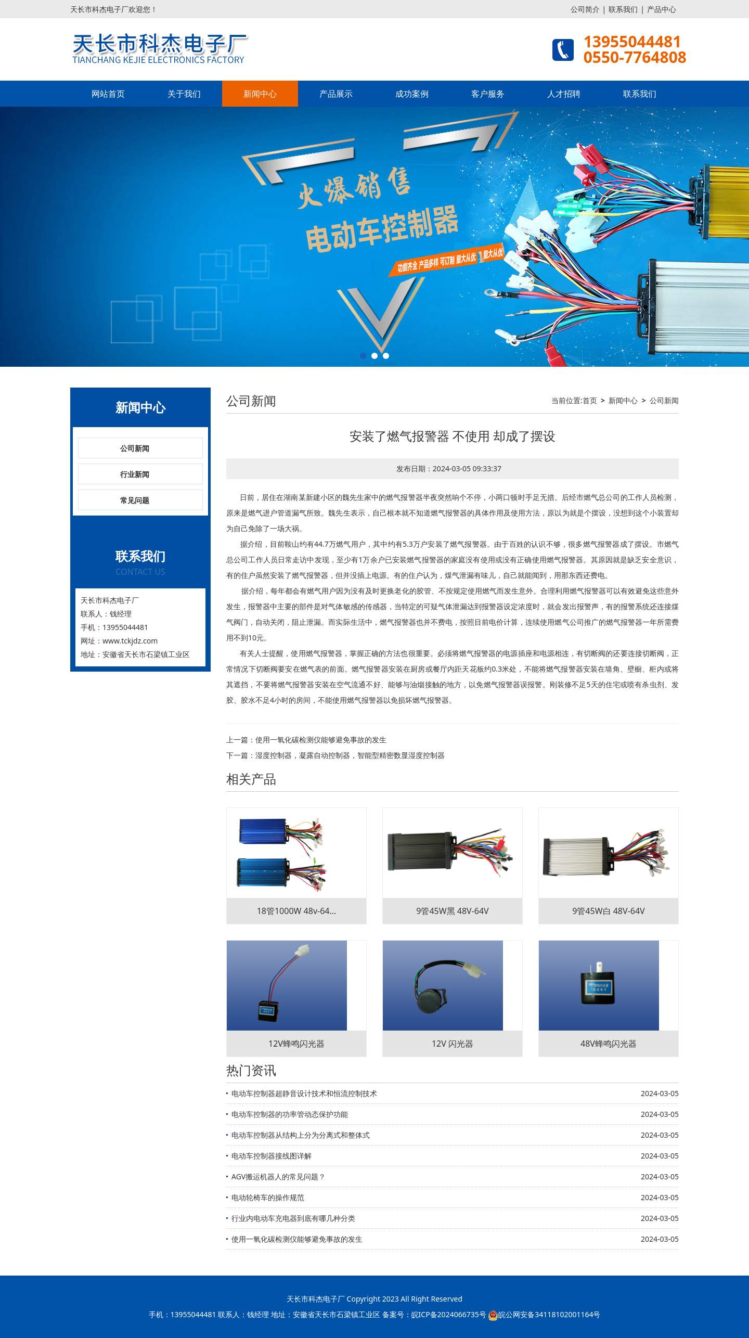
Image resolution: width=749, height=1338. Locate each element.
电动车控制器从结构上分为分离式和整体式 (300, 1135)
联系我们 (623, 9)
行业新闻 (134, 474)
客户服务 (488, 93)
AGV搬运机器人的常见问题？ (278, 1176)
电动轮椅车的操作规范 (267, 1197)
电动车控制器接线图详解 (271, 1156)
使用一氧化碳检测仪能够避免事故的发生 (320, 739)
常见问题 (134, 500)
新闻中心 (260, 93)
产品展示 (336, 93)
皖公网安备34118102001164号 (549, 1314)
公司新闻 (134, 448)
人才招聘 (563, 93)
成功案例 (412, 93)
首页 (590, 400)
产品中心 (661, 9)
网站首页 (108, 93)
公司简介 (585, 9)
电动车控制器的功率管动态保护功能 (289, 1114)
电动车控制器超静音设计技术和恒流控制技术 (304, 1093)
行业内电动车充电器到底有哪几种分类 (293, 1218)
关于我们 (184, 93)
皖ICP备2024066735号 (448, 1314)
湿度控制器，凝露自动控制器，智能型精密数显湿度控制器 (350, 755)
